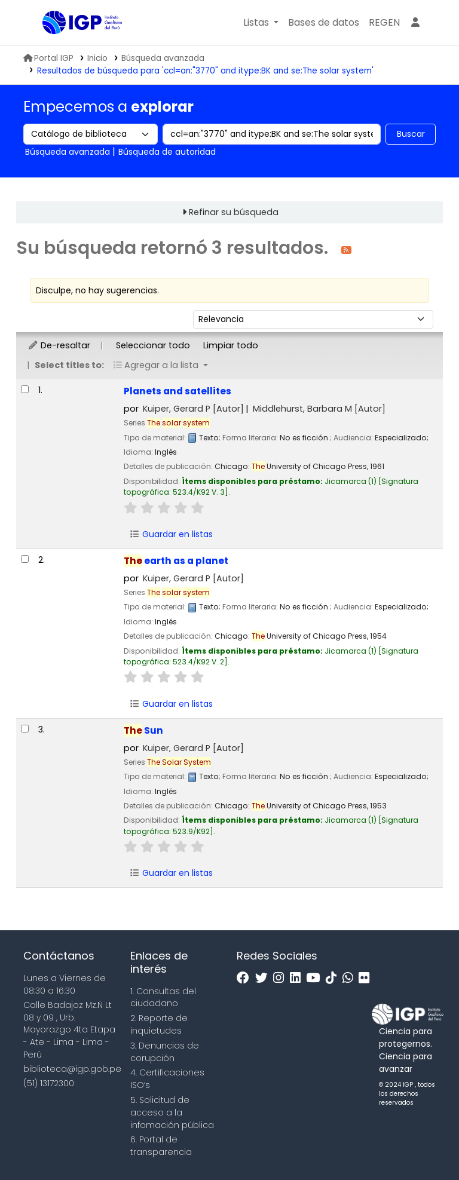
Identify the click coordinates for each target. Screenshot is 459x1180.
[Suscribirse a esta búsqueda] (346, 249)
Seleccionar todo (153, 345)
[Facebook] (246, 978)
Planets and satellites (177, 391)
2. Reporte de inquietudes (159, 1024)
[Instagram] (281, 978)
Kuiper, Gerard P (193, 409)
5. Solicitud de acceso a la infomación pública (172, 1112)
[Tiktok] (334, 978)
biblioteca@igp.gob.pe (72, 1069)
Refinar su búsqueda (234, 212)
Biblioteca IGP (72, 47)
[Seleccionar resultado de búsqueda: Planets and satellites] (25, 389)
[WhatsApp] (350, 978)
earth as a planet (176, 560)
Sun (143, 730)
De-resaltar (58, 345)
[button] (260, 23)
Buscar (411, 134)
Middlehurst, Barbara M (319, 409)
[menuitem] (384, 23)
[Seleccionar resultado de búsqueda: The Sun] (25, 728)
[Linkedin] (298, 978)
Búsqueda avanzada (162, 58)
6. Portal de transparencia (161, 1145)
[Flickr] (367, 978)
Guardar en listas (171, 534)
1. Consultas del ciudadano (163, 997)
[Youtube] (316, 978)
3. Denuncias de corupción (164, 1052)
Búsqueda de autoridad (167, 152)
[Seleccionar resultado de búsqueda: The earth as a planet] (25, 559)
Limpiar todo (230, 345)
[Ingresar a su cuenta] (415, 23)
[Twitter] (264, 978)
